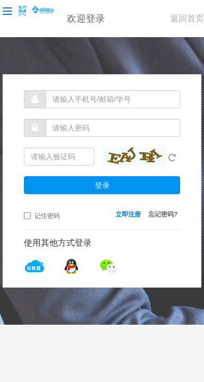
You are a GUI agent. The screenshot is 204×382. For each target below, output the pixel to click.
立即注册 (128, 214)
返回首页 (187, 18)
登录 (102, 185)
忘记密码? (163, 214)
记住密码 (42, 216)
